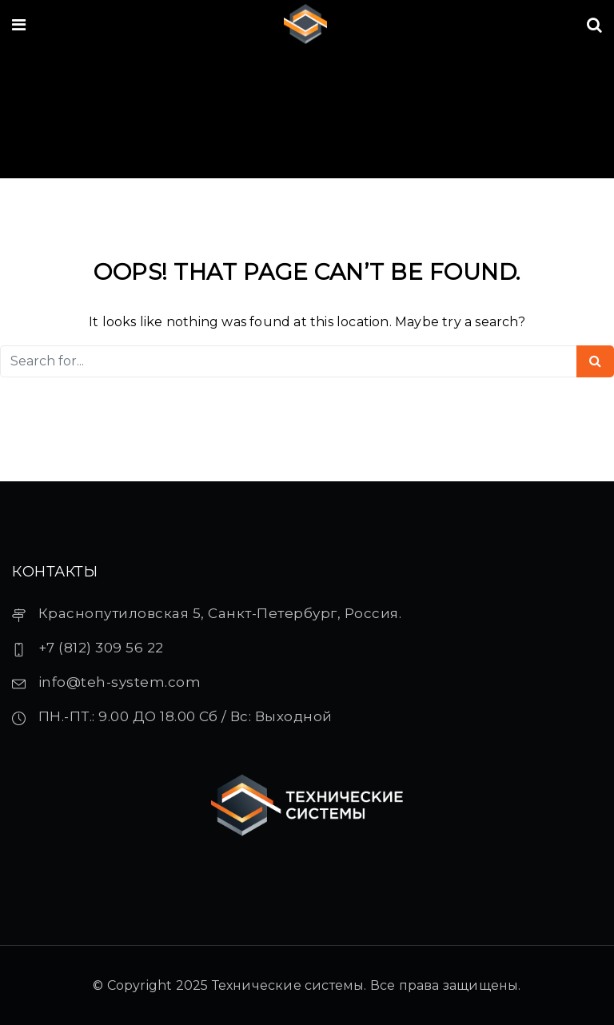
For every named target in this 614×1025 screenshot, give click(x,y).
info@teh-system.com (119, 682)
